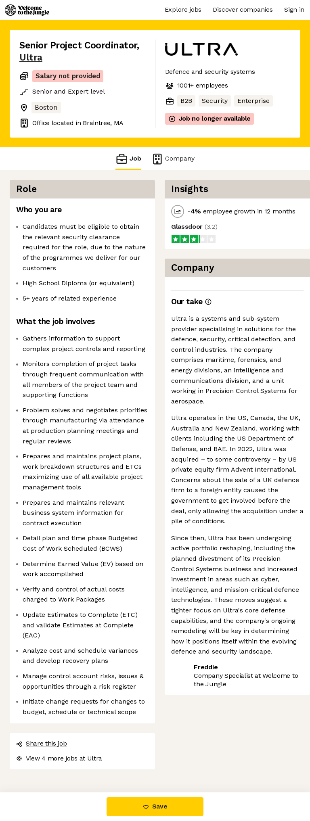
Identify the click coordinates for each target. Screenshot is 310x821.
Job (128, 158)
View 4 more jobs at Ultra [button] (59, 758)
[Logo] (27, 10)
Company (173, 158)
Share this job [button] (41, 743)
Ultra (30, 57)
